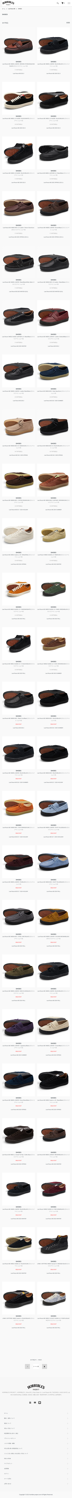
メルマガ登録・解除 (9, 1443)
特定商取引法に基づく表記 (11, 1433)
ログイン (6, 1473)
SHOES (20, 8)
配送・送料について (9, 1418)
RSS (5, 1458)
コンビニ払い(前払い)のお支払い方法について (16, 1453)
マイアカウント (8, 1463)
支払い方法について (9, 1428)
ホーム (3, 8)
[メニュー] (69, 3)
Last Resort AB (11, 8)
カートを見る (7, 1478)
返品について (7, 1423)
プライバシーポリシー (10, 1438)
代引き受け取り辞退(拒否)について (13, 1448)
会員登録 (6, 1468)
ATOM (9, 1458)
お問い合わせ (7, 1483)
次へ (44, 1366)
